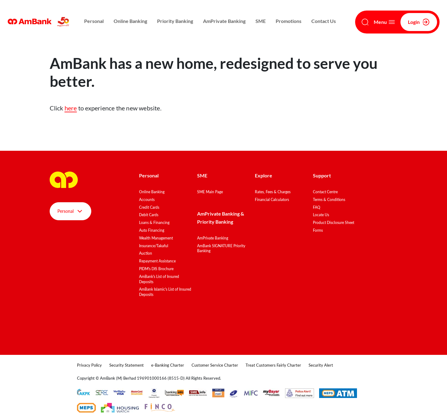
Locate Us (321, 214)
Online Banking (130, 21)
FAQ (316, 207)
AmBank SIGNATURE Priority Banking (221, 248)
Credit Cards (149, 207)
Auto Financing (151, 230)
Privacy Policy (89, 365)
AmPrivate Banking (224, 21)
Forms (318, 230)
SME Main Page (210, 192)
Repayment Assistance (157, 261)
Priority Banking (175, 21)
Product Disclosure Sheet (333, 222)
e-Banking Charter (167, 365)
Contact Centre (325, 192)
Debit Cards (148, 214)
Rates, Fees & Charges (273, 192)
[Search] (365, 22)
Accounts (147, 199)
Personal (94, 21)
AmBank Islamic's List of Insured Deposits (165, 292)
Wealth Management (156, 238)
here (71, 108)
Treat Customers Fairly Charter (273, 365)
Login (419, 22)
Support (322, 175)
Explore (263, 175)
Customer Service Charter (215, 365)
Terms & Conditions (329, 199)
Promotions (288, 21)
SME (260, 21)
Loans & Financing (154, 222)
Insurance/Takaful (153, 246)
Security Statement (126, 365)
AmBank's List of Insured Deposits (159, 279)
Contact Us (323, 21)
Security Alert (321, 365)
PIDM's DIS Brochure (156, 268)
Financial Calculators (272, 199)
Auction (145, 253)
